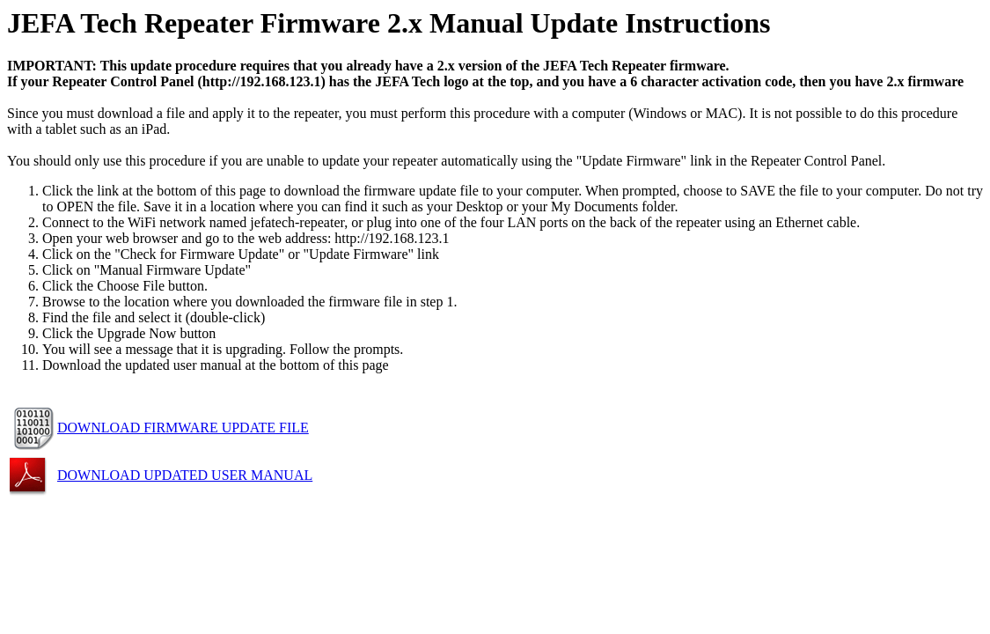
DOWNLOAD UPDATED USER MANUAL (184, 475)
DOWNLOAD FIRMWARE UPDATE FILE (183, 427)
